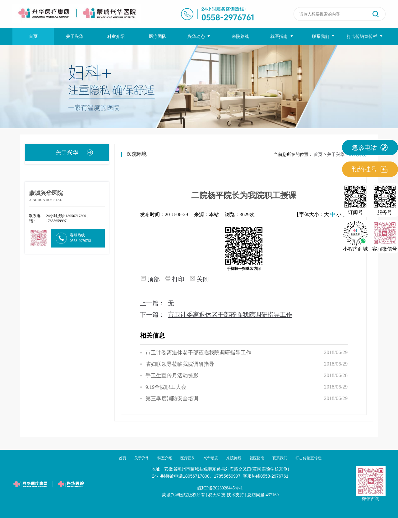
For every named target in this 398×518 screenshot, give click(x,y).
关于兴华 (74, 36)
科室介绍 (116, 36)
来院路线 (240, 36)
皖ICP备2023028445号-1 (220, 488)
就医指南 (282, 36)
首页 (33, 36)
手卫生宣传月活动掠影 (172, 376)
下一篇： (216, 314)
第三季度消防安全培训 (172, 399)
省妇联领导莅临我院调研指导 (180, 364)
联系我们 (323, 36)
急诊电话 (370, 147)
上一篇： (157, 303)
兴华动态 (199, 36)
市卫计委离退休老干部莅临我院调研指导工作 (198, 353)
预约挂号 (370, 169)
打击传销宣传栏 (365, 36)
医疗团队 (157, 36)
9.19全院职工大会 (166, 387)
